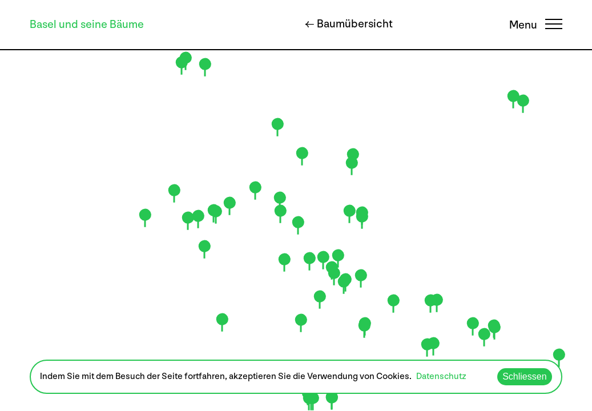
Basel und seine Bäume (87, 24)
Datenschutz (441, 376)
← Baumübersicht (349, 24)
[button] (309, 261)
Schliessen (524, 376)
